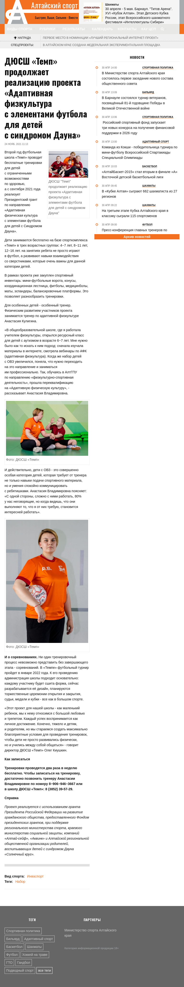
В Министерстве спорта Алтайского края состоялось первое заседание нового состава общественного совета (137, 78)
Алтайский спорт (54, 5)
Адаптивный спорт (38, 939)
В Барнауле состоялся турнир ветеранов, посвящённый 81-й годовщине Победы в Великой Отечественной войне (134, 103)
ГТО (9, 962)
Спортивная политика (23, 931)
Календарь (102, 29)
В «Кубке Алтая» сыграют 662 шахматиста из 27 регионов (139, 193)
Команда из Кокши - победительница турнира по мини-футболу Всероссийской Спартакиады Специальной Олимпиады (139, 152)
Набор (20, 881)
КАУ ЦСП (148, 29)
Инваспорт (35, 876)
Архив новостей (136, 237)
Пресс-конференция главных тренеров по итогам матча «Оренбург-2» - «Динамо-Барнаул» (140, 232)
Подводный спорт (20, 970)
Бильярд (13, 939)
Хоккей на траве (34, 955)
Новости (137, 57)
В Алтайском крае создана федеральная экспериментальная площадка (101, 45)
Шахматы (34, 947)
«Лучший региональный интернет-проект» (100, 38)
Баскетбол (14, 947)
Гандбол (23, 962)
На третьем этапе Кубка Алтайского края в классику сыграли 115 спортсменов (135, 213)
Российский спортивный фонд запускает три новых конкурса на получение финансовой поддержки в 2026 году (138, 128)
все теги (44, 970)
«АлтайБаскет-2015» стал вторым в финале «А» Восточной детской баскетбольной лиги (139, 174)
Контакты (127, 29)
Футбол (12, 955)
